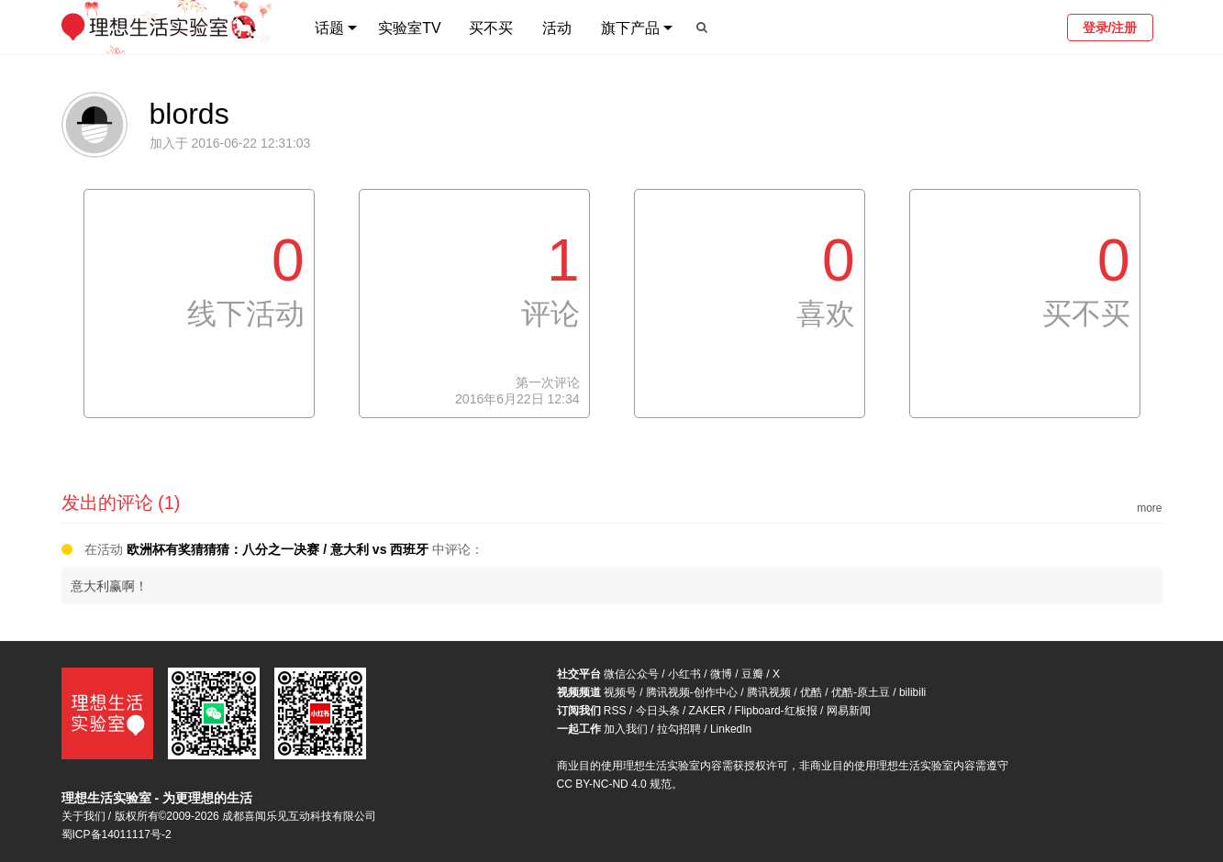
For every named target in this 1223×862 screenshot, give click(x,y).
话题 (329, 28)
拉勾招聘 (679, 729)
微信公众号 (631, 674)
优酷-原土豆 (860, 692)
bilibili (912, 692)
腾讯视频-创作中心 (692, 692)
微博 (721, 674)
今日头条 (658, 710)
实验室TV (409, 28)
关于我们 (83, 816)
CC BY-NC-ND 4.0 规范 (615, 784)
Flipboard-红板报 (776, 710)
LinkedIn (730, 729)
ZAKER (707, 710)
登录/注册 (1110, 27)
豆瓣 (752, 674)
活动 (557, 28)
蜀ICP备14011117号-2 (116, 834)
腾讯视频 (769, 692)
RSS (615, 710)
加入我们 (626, 729)
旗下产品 (630, 28)
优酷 (811, 692)
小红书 (684, 674)
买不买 (491, 28)
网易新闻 (849, 710)
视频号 (620, 692)
